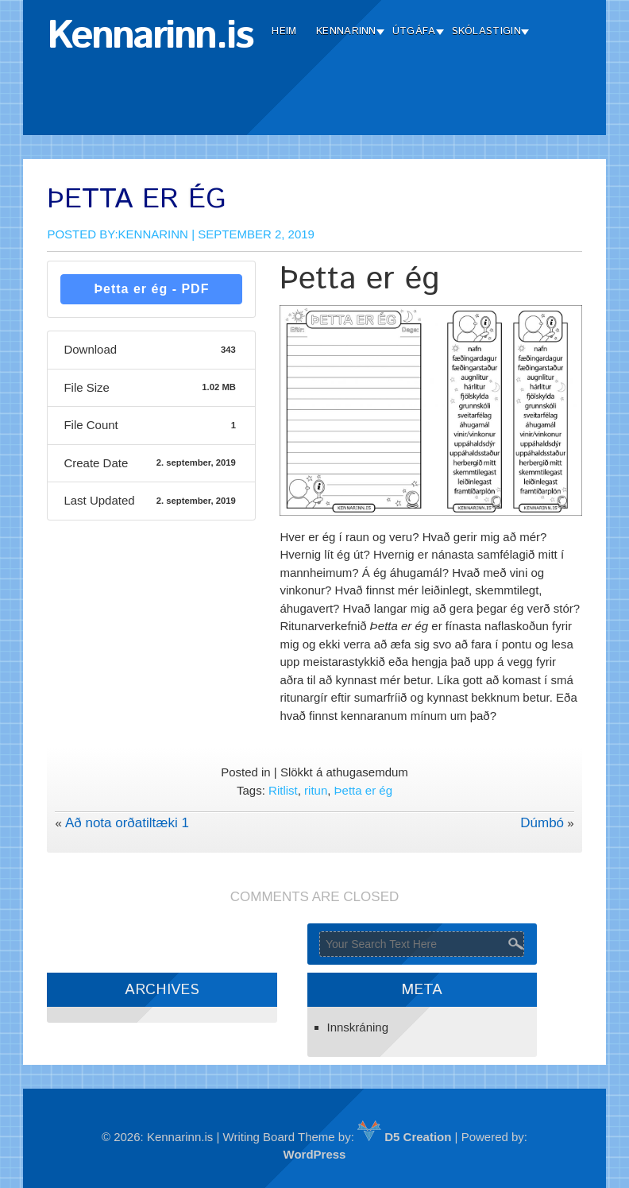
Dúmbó (542, 822)
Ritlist (283, 790)
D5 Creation (404, 1136)
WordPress (315, 1154)
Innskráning (358, 1027)
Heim (284, 31)
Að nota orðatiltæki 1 (127, 822)
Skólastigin (486, 31)
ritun (315, 790)
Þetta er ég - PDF (151, 289)
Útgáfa (414, 31)
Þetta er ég (363, 790)
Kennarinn (346, 31)
